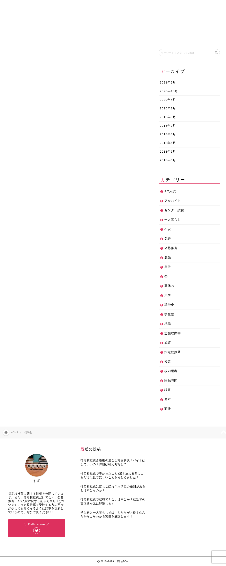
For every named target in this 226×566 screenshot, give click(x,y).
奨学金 (169, 304)
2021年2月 (168, 82)
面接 (167, 409)
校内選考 (171, 371)
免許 (167, 238)
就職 (167, 323)
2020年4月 (168, 99)
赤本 (167, 399)
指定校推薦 (172, 352)
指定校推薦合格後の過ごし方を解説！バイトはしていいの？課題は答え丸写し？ (113, 462)
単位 (167, 267)
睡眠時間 (171, 380)
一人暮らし (172, 219)
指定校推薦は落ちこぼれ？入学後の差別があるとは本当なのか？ (113, 488)
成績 (167, 342)
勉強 (167, 257)
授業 (167, 361)
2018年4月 (168, 160)
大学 (167, 295)
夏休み (169, 286)
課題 (167, 390)
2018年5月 (168, 151)
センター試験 (174, 210)
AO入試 (170, 191)
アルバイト (172, 200)
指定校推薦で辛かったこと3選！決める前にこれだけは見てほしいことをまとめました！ (112, 475)
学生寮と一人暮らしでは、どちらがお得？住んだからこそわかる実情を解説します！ (113, 514)
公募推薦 (171, 248)
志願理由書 (172, 333)
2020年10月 (169, 91)
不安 (167, 229)
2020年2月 (168, 108)
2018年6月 (168, 143)
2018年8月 (168, 134)
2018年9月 (168, 125)
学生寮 (169, 314)
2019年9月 (168, 117)
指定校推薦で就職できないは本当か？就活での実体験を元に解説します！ (113, 501)
